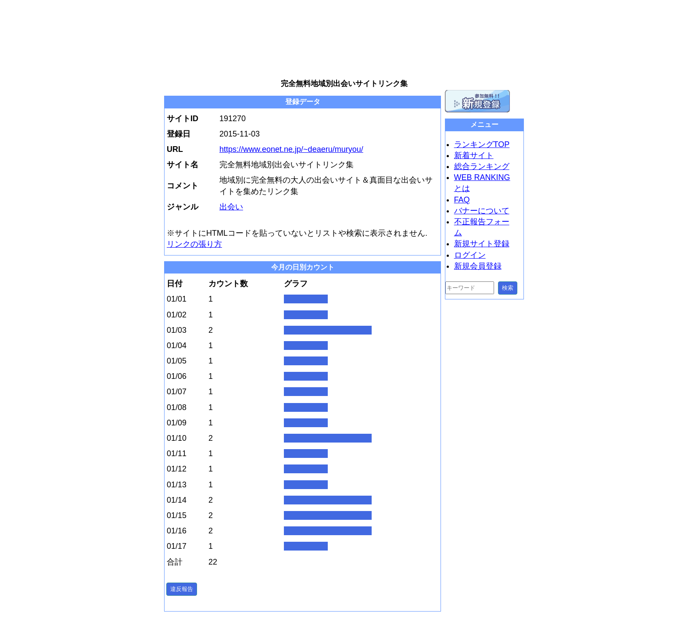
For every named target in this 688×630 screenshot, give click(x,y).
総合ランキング (481, 166)
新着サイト (474, 155)
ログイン (470, 255)
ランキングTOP (482, 144)
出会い (231, 206)
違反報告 (181, 589)
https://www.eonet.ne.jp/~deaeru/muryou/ (291, 149)
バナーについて (481, 210)
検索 (507, 287)
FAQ (462, 199)
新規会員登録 (478, 266)
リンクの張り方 (194, 244)
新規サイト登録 (481, 243)
